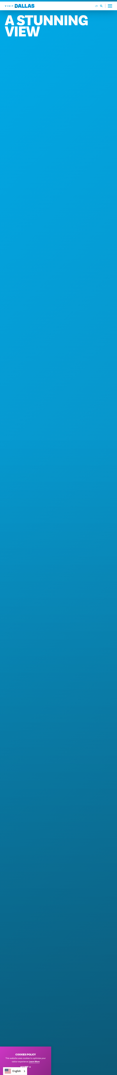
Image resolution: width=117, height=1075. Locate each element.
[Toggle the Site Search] (102, 6)
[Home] (19, 6)
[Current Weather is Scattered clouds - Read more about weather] (96, 6)
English (13, 1071)
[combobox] (15, 1071)
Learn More (34, 1061)
